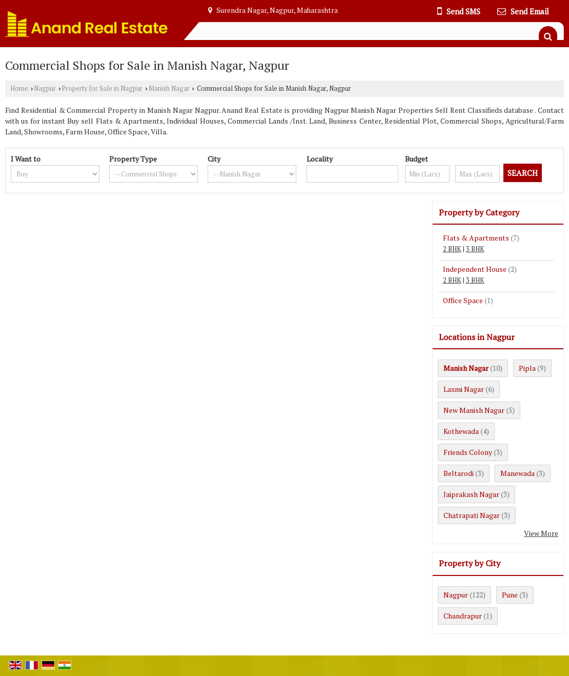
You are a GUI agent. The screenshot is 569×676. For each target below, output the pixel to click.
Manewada (517, 473)
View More (541, 533)
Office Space (463, 300)
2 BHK (452, 249)
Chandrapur (462, 616)
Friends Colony (467, 452)
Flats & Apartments (476, 238)
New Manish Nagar (473, 410)
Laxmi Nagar (463, 389)
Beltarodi (458, 473)
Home (19, 88)
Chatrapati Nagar (471, 515)
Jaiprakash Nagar (471, 494)
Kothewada (461, 431)
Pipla (527, 368)
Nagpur (45, 88)
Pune (510, 595)
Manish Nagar (169, 88)
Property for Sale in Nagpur (102, 88)
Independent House (474, 269)
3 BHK (475, 249)
